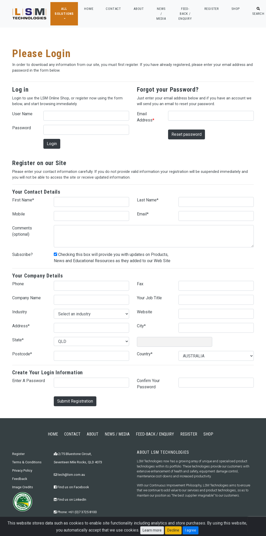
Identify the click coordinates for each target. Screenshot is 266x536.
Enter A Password (28, 380)
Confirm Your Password (148, 383)
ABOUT (139, 9)
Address (21, 325)
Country (144, 353)
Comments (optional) (22, 231)
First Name (23, 200)
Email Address (145, 117)
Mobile (18, 214)
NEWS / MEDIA (161, 14)
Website (144, 311)
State (18, 339)
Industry (19, 311)
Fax (140, 283)
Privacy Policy (22, 470)
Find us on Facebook (71, 487)
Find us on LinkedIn (70, 499)
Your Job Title (149, 297)
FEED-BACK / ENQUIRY (185, 14)
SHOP (235, 9)
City (141, 325)
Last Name (147, 200)
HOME (88, 8)
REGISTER (211, 9)
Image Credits (22, 487)
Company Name (26, 297)
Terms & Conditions (27, 462)
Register (18, 454)
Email (143, 214)
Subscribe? (22, 254)
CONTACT (113, 9)
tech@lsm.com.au (69, 475)
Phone (18, 283)
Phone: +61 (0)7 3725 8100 (75, 512)
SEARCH (258, 11)
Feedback (19, 479)
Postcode (22, 353)
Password (21, 127)
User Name (22, 113)
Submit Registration (75, 401)
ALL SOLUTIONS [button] (64, 11)
